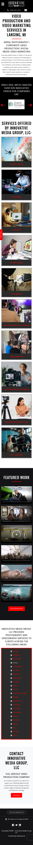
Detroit (15, 689)
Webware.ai (21, 836)
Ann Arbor (16, 670)
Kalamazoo (17, 655)
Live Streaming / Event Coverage (16, 325)
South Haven (17, 678)
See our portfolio (17, 609)
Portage (15, 651)
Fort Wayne (17, 708)
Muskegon (16, 674)
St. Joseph (16, 682)
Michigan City (17, 701)
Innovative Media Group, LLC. (23, 832)
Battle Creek (17, 659)
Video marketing (16, 356)
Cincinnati (16, 720)
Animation (16, 230)
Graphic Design (16, 262)
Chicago (16, 731)
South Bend (17, 705)
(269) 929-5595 (14, 10)
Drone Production (16, 164)
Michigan (16, 697)
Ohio (14, 728)
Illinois (15, 735)
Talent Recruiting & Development (16, 389)
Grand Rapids (17, 666)
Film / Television (16, 455)
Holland (15, 686)
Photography (16, 294)
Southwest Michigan (20, 693)
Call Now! (16, 795)
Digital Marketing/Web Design (16, 422)
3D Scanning (16, 197)
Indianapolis (17, 712)
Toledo (15, 724)
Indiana (15, 716)
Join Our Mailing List (16, 812)
